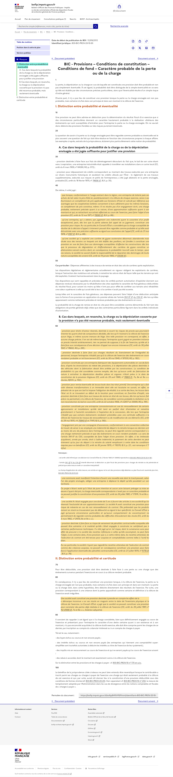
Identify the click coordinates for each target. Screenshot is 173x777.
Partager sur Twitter (139, 48)
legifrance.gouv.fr (129, 756)
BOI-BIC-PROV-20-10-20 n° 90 (141, 458)
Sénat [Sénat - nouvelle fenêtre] (90, 740)
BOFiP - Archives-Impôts (89, 19)
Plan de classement (30, 32)
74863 (127, 377)
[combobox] (55, 26)
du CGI (136, 297)
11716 (144, 550)
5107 (70, 234)
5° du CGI (74, 462)
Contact (18, 717)
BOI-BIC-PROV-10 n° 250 (135, 681)
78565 (97, 215)
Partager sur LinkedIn (146, 48)
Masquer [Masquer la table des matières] (23, 59)
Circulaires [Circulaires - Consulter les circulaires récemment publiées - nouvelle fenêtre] (91, 721)
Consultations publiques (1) (55, 19)
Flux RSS (54, 713)
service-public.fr (110, 756)
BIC (41, 32)
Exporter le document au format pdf (133, 41)
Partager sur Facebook (133, 48)
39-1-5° (127, 297)
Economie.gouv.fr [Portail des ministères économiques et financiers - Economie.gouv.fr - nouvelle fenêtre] (94, 732)
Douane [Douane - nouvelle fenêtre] (90, 725)
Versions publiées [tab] (24, 53)
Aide (16, 713)
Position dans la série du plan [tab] (28, 47)
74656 (95, 180)
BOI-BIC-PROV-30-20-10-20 (68, 473)
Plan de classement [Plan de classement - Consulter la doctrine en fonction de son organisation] (32, 19)
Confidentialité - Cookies (73, 768)
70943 (81, 420)
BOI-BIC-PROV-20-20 (95, 681)
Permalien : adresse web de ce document (146, 41)
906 (68, 609)
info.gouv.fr (93, 756)
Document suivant (147, 58)
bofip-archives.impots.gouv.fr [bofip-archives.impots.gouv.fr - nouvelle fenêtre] (61, 725)
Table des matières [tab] (24, 42)
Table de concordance (59, 717)
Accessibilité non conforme (24, 768)
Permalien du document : (63, 695)
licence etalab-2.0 (63, 774)
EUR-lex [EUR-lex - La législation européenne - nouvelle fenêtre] (90, 728)
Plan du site (57, 768)
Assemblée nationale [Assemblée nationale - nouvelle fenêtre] (95, 713)
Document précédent (64, 58)
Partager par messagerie (153, 48)
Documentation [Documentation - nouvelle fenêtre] (56, 721)
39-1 (66, 462)
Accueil (18, 19)
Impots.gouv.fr (93, 736)
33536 (120, 255)
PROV (48, 32)
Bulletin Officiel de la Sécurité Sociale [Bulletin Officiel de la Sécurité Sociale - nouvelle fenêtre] (101, 717)
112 (62, 609)
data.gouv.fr (147, 756)
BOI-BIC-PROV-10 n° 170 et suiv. (127, 662)
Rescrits (73, 19)
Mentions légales (43, 768)
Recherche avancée (119, 26)
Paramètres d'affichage (96, 768)
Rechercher (95, 26)
